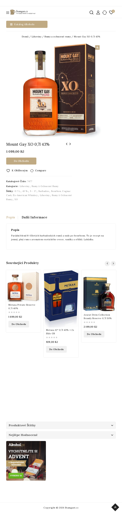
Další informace (34, 217)
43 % (25, 191)
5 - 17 (33, 191)
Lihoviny (36, 36)
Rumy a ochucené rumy (57, 36)
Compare (40, 170)
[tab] (12, 217)
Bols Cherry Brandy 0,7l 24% (66, 146)
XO (16, 199)
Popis (10, 217)
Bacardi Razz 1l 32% (70, 146)
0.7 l (17, 191)
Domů (25, 36)
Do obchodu (21, 160)
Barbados (43, 191)
